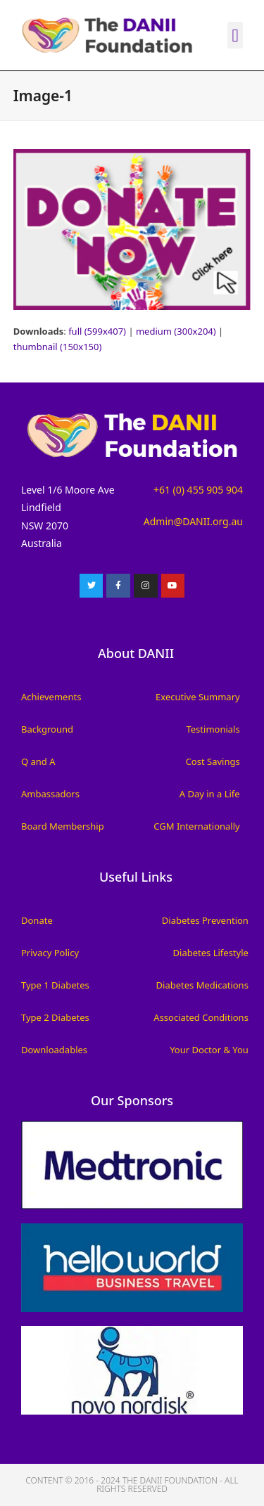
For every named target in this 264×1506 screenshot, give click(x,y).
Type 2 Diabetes (55, 1017)
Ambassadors (50, 793)
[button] (235, 35)
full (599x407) (97, 331)
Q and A (38, 761)
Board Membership (62, 826)
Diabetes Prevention (205, 920)
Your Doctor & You (209, 1049)
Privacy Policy (50, 952)
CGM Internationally (196, 826)
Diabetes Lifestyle (211, 952)
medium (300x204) (176, 331)
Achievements (51, 696)
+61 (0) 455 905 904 (198, 489)
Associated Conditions (201, 1017)
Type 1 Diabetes (55, 985)
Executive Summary (198, 696)
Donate (37, 920)
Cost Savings (213, 761)
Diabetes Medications (202, 985)
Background (47, 729)
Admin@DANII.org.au (193, 521)
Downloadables (54, 1049)
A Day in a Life (210, 793)
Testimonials (212, 729)
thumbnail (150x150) (57, 346)
